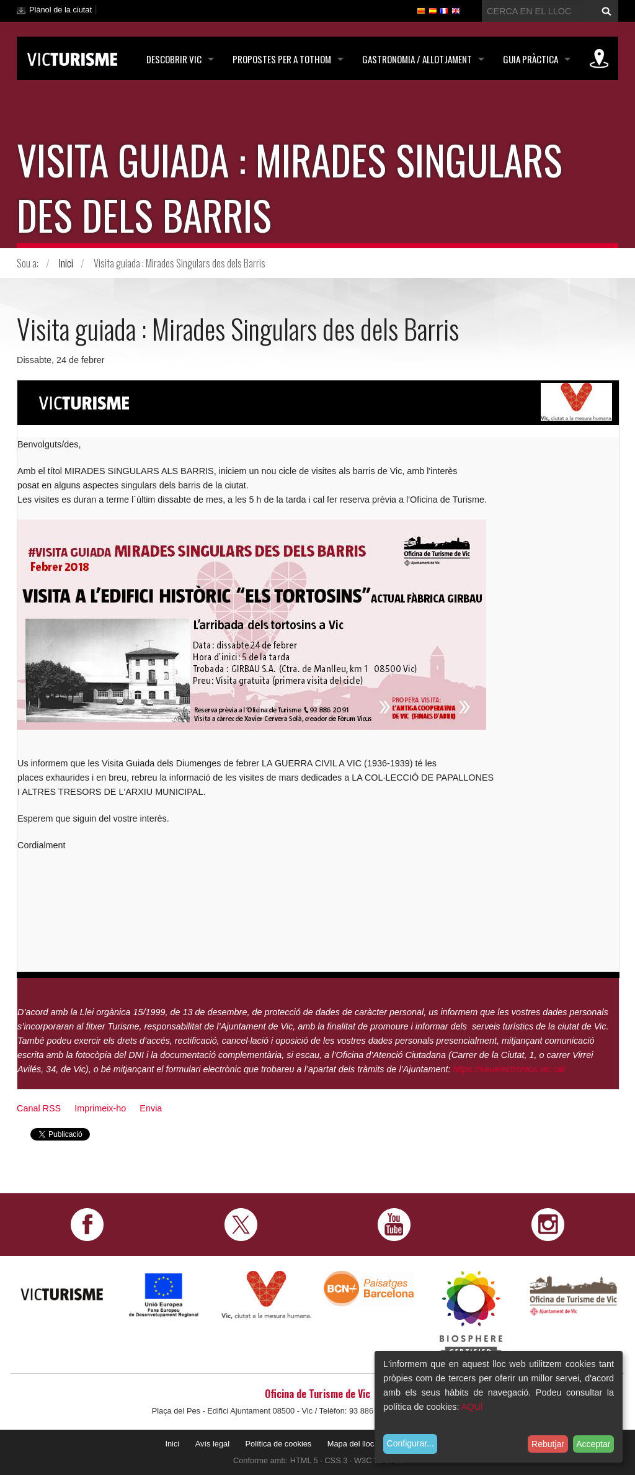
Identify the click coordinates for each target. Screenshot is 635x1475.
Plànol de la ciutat (60, 9)
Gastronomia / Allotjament (417, 59)
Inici (66, 263)
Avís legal (212, 1443)
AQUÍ (472, 1407)
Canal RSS (39, 1108)
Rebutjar (547, 1444)
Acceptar (593, 1444)
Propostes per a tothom (282, 59)
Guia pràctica (530, 59)
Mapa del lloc (350, 1443)
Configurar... (410, 1443)
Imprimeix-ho (100, 1108)
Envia (151, 1108)
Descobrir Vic (174, 59)
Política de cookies (279, 1443)
